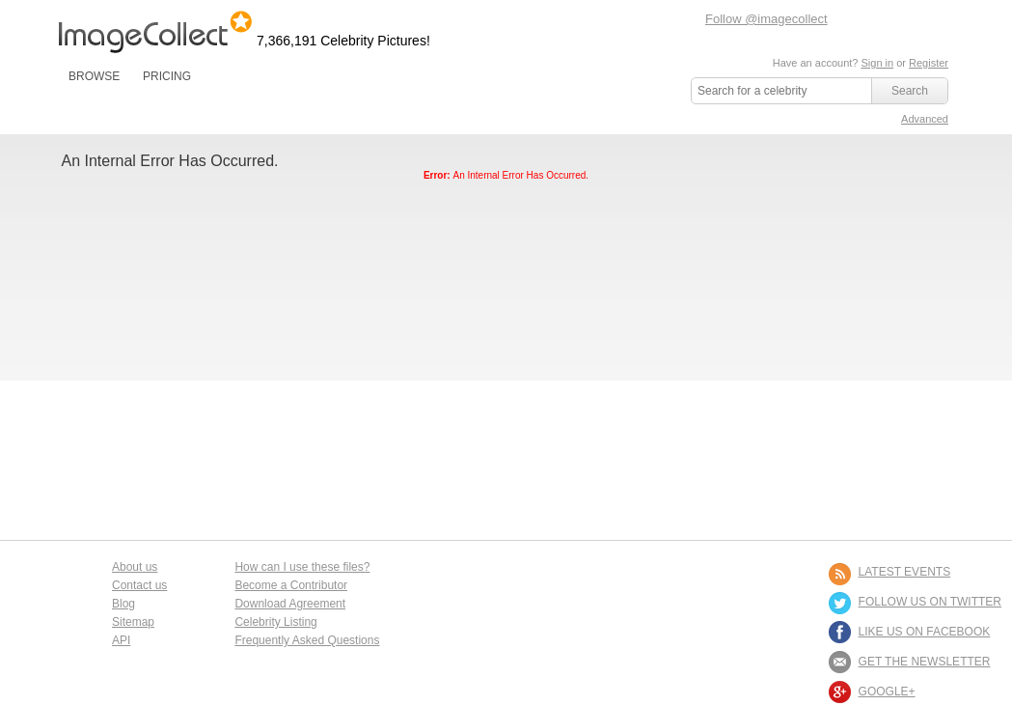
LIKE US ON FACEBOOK (925, 631)
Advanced (924, 119)
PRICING (167, 76)
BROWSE (94, 76)
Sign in (877, 63)
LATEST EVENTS (905, 572)
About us (134, 567)
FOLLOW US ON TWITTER (930, 601)
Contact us (139, 585)
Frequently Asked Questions (306, 640)
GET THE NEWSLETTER (925, 661)
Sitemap (133, 622)
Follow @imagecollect (766, 19)
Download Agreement (289, 603)
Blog (123, 603)
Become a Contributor (290, 585)
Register (928, 63)
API (121, 640)
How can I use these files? (301, 567)
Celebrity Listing (275, 622)
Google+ (887, 691)
